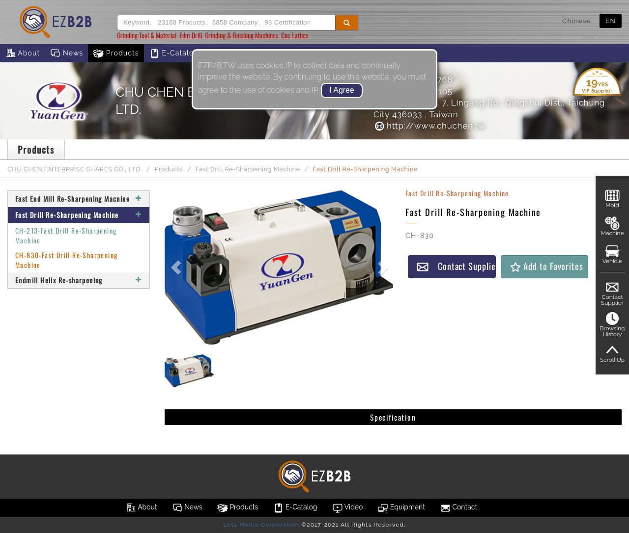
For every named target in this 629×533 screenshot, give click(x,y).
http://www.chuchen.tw (429, 126)
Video (347, 508)
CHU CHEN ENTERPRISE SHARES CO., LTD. (74, 169)
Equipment (401, 508)
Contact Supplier (456, 266)
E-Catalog (174, 53)
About (22, 53)
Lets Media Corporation (261, 524)
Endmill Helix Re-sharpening (78, 280)
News (66, 53)
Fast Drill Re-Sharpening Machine (248, 169)
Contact (458, 508)
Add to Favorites (546, 266)
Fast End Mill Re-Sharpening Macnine (78, 198)
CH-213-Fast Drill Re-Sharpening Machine (65, 235)
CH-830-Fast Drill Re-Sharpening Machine (66, 260)
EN (610, 21)
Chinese (576, 21)
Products (116, 53)
